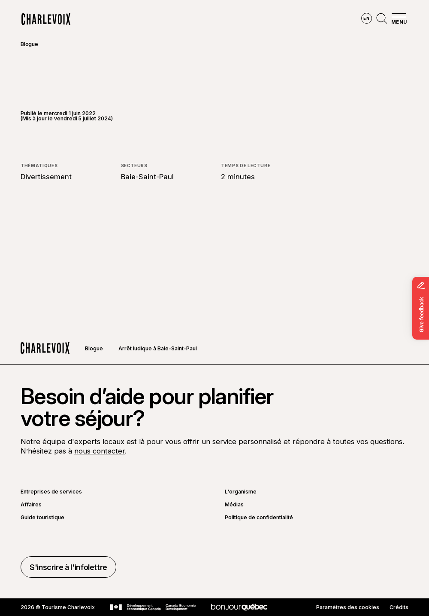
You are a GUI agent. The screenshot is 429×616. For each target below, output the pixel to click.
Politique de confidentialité (259, 517)
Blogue (29, 44)
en (366, 18)
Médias (234, 504)
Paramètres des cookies (347, 607)
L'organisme (241, 491)
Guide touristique (42, 517)
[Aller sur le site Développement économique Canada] (153, 607)
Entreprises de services (51, 491)
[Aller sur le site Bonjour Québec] (239, 607)
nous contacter (99, 451)
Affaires (31, 504)
